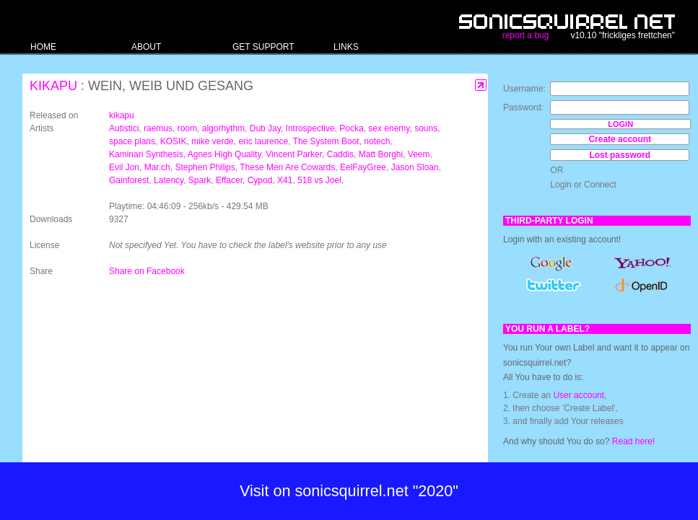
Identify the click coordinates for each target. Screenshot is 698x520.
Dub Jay (265, 128)
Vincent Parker (294, 154)
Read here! (633, 441)
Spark (199, 180)
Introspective (310, 128)
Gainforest (129, 180)
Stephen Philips (205, 167)
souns (425, 128)
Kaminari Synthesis (146, 154)
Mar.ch (157, 167)
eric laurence (263, 141)
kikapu (53, 86)
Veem (419, 154)
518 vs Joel (319, 180)
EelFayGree (363, 167)
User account (578, 395)
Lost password (619, 155)
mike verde (212, 141)
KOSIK (173, 141)
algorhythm (223, 128)
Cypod (260, 180)
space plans (132, 141)
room (187, 128)
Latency (168, 180)
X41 (284, 180)
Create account (619, 139)
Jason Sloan (415, 167)
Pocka (351, 128)
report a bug (525, 35)
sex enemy (388, 128)
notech (377, 141)
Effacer (229, 180)
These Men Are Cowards (287, 167)
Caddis (340, 154)
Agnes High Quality (224, 154)
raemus (158, 128)
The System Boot (326, 141)
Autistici (124, 128)
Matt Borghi (381, 154)
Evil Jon (124, 167)
